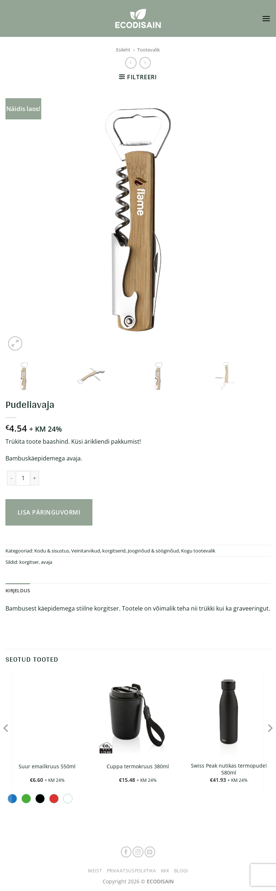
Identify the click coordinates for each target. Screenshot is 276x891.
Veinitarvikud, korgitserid (98, 550)
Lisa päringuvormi (49, 512)
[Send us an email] (150, 851)
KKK (165, 871)
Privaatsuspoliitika (131, 871)
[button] (266, 18)
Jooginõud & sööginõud (153, 550)
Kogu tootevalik (198, 550)
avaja (46, 562)
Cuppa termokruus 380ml (138, 766)
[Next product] (131, 62)
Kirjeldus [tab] (17, 590)
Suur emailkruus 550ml (47, 766)
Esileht (123, 49)
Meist (95, 871)
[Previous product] (145, 62)
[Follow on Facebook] (126, 851)
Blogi (181, 871)
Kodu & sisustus (51, 550)
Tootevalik (148, 49)
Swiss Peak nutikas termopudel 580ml (229, 769)
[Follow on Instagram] (138, 851)
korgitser (29, 562)
